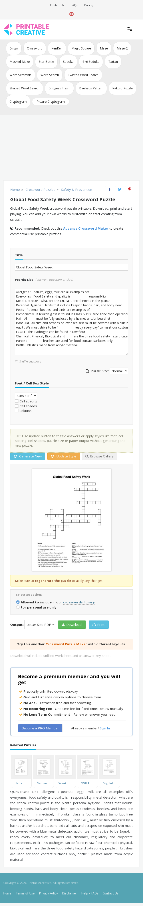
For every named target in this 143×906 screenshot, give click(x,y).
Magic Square (81, 48)
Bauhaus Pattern (91, 88)
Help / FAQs (89, 893)
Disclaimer (69, 893)
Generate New (28, 456)
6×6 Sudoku (91, 61)
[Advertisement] (71, 148)
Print (99, 624)
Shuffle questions (28, 361)
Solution (26, 410)
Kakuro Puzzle (122, 88)
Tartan (113, 61)
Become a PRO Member (40, 728)
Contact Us (57, 5)
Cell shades (28, 406)
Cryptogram (18, 101)
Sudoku (68, 61)
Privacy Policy (48, 893)
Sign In (105, 728)
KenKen (56, 48)
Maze (104, 48)
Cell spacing (28, 401)
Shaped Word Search (25, 88)
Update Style (63, 456)
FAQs (74, 5)
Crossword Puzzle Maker (66, 644)
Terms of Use (25, 893)
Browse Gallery (99, 456)
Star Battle (46, 61)
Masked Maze (20, 61)
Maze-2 (122, 48)
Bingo (14, 48)
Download (72, 624)
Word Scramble (21, 75)
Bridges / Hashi (59, 88)
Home (7, 893)
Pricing (88, 5)
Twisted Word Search (83, 75)
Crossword (34, 48)
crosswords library (79, 602)
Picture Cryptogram (51, 101)
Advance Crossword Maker (85, 228)
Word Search (49, 75)
